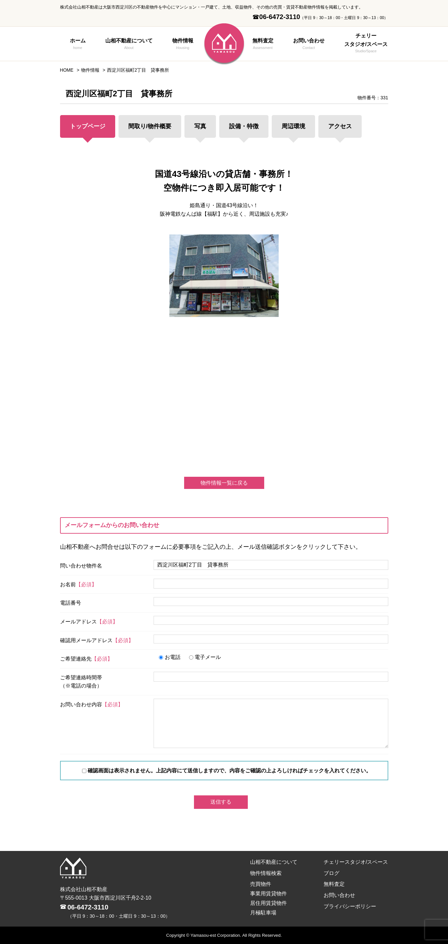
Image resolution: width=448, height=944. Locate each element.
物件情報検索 (266, 873)
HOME (67, 70)
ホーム (78, 44)
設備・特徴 (244, 126)
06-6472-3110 (88, 907)
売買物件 (260, 884)
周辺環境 (293, 126)
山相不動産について (129, 44)
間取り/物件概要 (149, 126)
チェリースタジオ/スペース (366, 43)
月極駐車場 (263, 912)
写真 (200, 126)
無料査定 (262, 44)
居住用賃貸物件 (268, 903)
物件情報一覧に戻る (224, 483)
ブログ (331, 873)
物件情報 (182, 44)
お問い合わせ (309, 44)
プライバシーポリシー (350, 906)
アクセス (340, 126)
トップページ (87, 126)
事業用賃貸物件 (268, 893)
